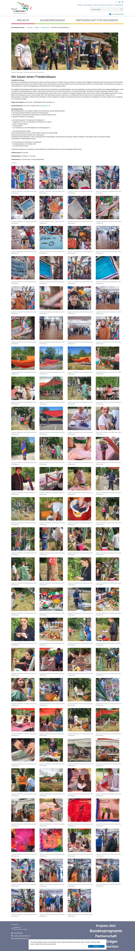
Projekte (36, 27)
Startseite (29, 27)
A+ (116, 2)
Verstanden (96, 946)
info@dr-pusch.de (45, 105)
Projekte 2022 (45, 27)
